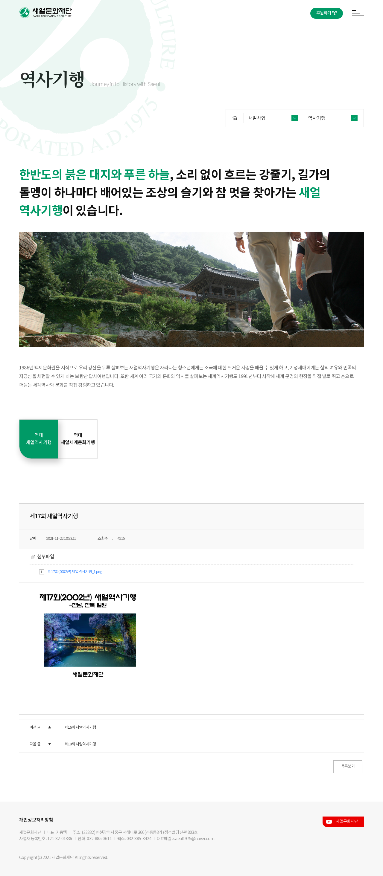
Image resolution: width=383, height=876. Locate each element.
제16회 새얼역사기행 (80, 727)
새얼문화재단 (347, 821)
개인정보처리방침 (36, 820)
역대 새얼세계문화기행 (78, 439)
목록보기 (348, 766)
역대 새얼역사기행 (38, 439)
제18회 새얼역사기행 (80, 744)
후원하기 (323, 13)
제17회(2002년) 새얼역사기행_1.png (75, 572)
